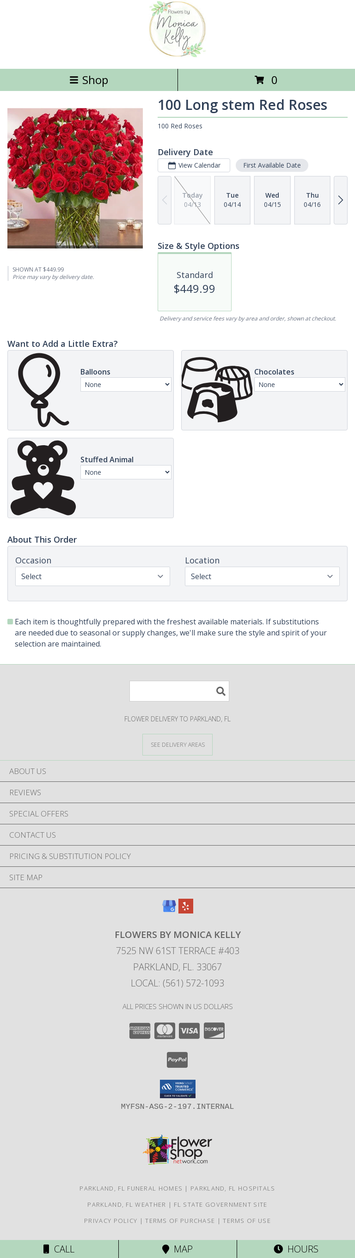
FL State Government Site (220, 1204)
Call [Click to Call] (58, 1249)
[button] (178, 1089)
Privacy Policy (110, 1220)
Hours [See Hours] (296, 1249)
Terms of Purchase (180, 1220)
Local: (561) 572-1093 (177, 983)
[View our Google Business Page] (169, 910)
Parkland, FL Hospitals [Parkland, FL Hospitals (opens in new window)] (232, 1188)
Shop (88, 79)
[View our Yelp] (185, 910)
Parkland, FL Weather (126, 1204)
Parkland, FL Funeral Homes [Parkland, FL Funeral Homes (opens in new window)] (131, 1188)
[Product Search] (179, 691)
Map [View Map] (177, 1249)
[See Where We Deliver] (177, 744)
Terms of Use (247, 1220)
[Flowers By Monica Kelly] (177, 55)
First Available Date (272, 165)
